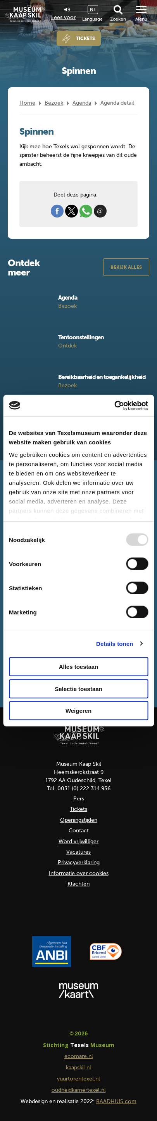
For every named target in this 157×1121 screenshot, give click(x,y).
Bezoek (54, 103)
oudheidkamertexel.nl (79, 1090)
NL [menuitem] (93, 9)
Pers (78, 798)
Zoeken (118, 19)
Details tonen (114, 643)
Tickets (85, 38)
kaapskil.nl (78, 1067)
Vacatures (78, 852)
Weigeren (78, 710)
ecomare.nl (78, 1056)
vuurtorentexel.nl (78, 1078)
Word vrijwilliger (78, 841)
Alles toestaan (78, 666)
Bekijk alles (126, 267)
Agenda (81, 103)
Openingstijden (78, 820)
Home (27, 103)
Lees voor (63, 14)
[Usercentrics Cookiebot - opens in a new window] (114, 405)
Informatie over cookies (79, 873)
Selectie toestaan (78, 688)
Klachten (78, 884)
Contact (79, 830)
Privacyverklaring (79, 862)
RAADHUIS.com (116, 1101)
